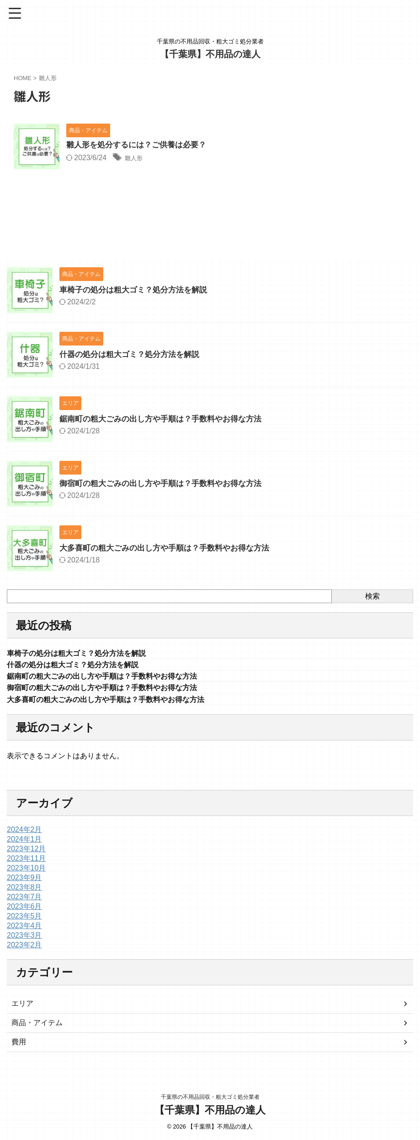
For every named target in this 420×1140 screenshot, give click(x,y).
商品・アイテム (37, 1027)
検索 (372, 596)
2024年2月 (24, 834)
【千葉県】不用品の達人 (210, 54)
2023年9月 (24, 882)
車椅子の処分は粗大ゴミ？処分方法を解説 (137, 289)
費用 (18, 1046)
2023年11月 (26, 863)
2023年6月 (24, 911)
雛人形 (136, 158)
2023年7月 (24, 901)
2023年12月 (26, 853)
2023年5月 (24, 920)
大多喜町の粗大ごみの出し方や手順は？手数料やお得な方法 (170, 547)
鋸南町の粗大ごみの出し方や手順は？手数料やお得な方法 (166, 418)
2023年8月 (24, 892)
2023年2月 (24, 949)
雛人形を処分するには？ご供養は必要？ (140, 145)
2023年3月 (24, 940)
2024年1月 (24, 844)
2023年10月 (26, 872)
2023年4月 (24, 930)
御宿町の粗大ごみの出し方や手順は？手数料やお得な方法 (166, 483)
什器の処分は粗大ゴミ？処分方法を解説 (133, 354)
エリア (22, 1008)
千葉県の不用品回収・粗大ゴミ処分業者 (210, 1097)
